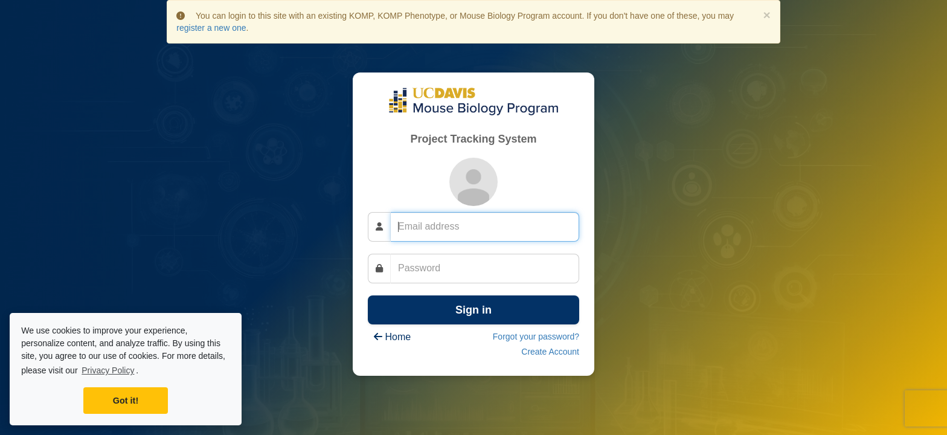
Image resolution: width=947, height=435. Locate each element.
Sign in (473, 310)
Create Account (550, 351)
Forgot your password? (536, 336)
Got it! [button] (125, 400)
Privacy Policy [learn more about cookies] (108, 370)
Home (392, 337)
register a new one (211, 28)
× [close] (766, 14)
